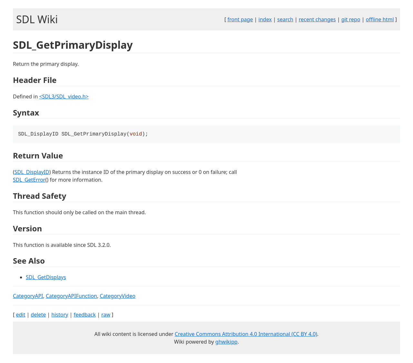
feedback (85, 315)
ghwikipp (226, 342)
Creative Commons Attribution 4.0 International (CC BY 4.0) (246, 334)
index (265, 19)
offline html (380, 19)
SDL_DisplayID (32, 172)
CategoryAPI (28, 296)
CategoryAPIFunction (71, 296)
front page (240, 19)
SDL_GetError (29, 180)
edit (20, 315)
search (285, 19)
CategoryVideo (117, 296)
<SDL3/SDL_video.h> (63, 96)
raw (105, 315)
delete (38, 315)
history (59, 315)
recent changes (317, 19)
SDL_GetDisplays (46, 277)
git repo (350, 19)
